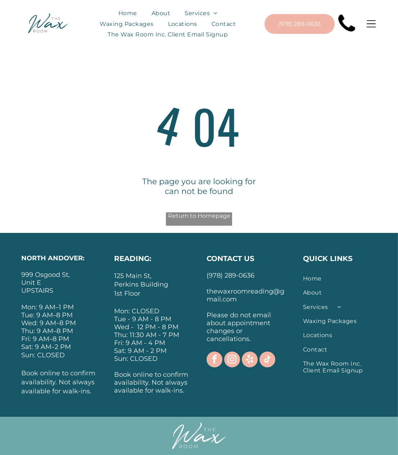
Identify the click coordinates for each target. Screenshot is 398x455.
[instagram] (232, 360)
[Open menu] (371, 23)
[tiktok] (267, 360)
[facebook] (214, 360)
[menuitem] (127, 13)
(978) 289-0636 (230, 275)
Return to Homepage (199, 215)
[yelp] (250, 360)
